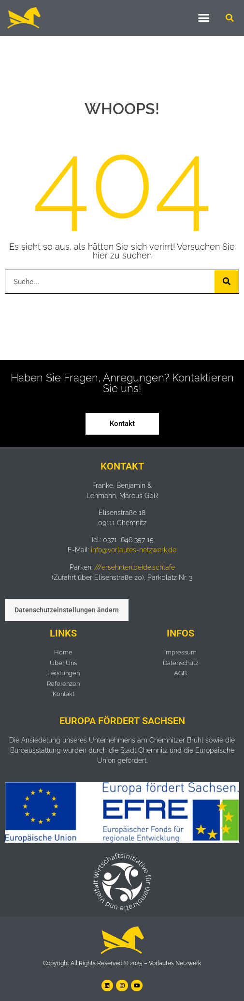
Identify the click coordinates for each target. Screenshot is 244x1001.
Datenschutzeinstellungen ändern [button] (66, 610)
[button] (204, 18)
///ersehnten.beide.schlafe (134, 567)
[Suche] (227, 281)
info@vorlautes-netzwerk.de (133, 550)
